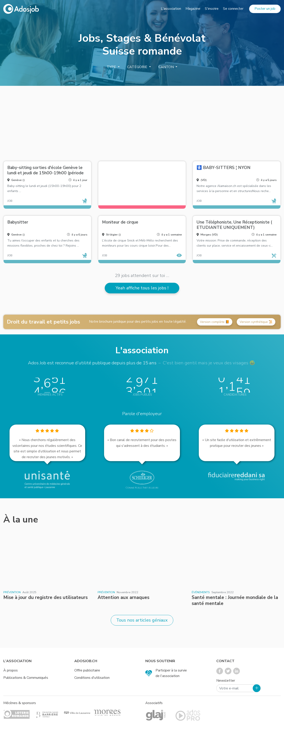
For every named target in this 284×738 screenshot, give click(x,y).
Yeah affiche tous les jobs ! (142, 288)
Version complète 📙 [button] (214, 322)
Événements (201, 592)
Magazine (192, 8)
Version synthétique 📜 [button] (256, 322)
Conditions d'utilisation (92, 677)
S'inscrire (212, 8)
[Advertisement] (142, 122)
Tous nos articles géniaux (142, 620)
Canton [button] (166, 67)
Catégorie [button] (137, 67)
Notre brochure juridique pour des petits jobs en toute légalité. (137, 321)
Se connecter (233, 8)
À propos (10, 670)
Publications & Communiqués (25, 677)
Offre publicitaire (87, 670)
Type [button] (112, 67)
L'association (171, 8)
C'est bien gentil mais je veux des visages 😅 (209, 363)
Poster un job (264, 8)
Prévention (12, 592)
